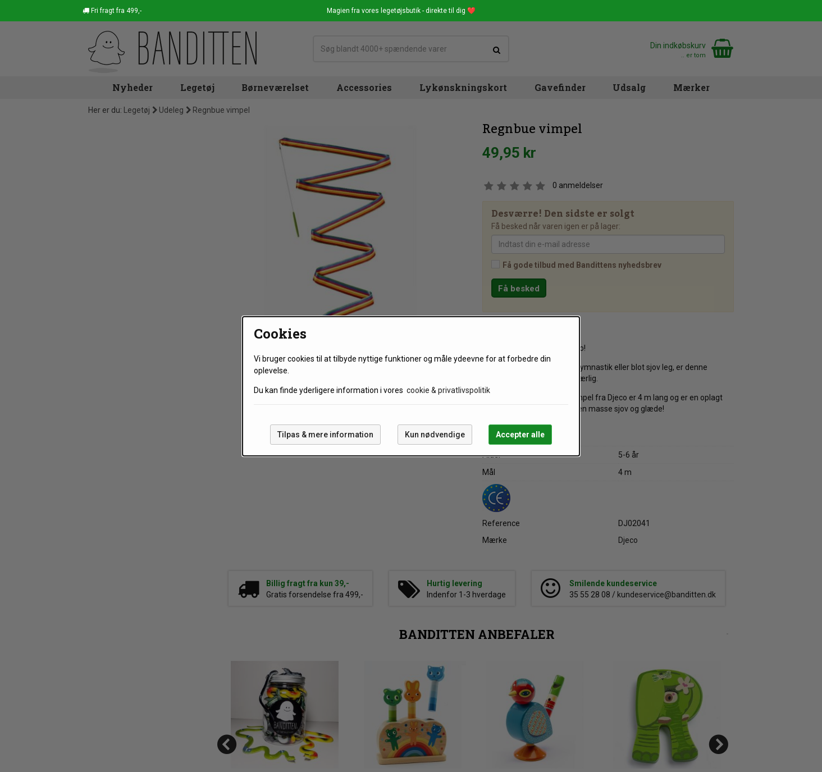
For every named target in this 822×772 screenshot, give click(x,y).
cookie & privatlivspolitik (448, 390)
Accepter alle (520, 434)
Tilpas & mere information (325, 434)
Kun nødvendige (435, 434)
